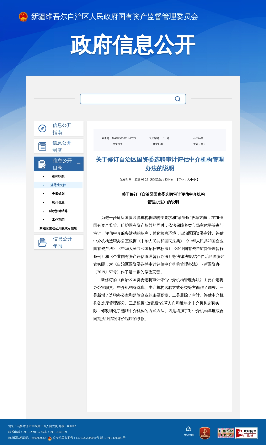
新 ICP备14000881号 (113, 437)
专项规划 (58, 194)
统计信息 (58, 202)
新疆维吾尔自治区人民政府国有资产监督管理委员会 (108, 17)
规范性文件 (58, 185)
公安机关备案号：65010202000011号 (73, 437)
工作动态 (58, 220)
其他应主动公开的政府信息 (58, 229)
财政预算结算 (58, 211)
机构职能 (58, 176)
